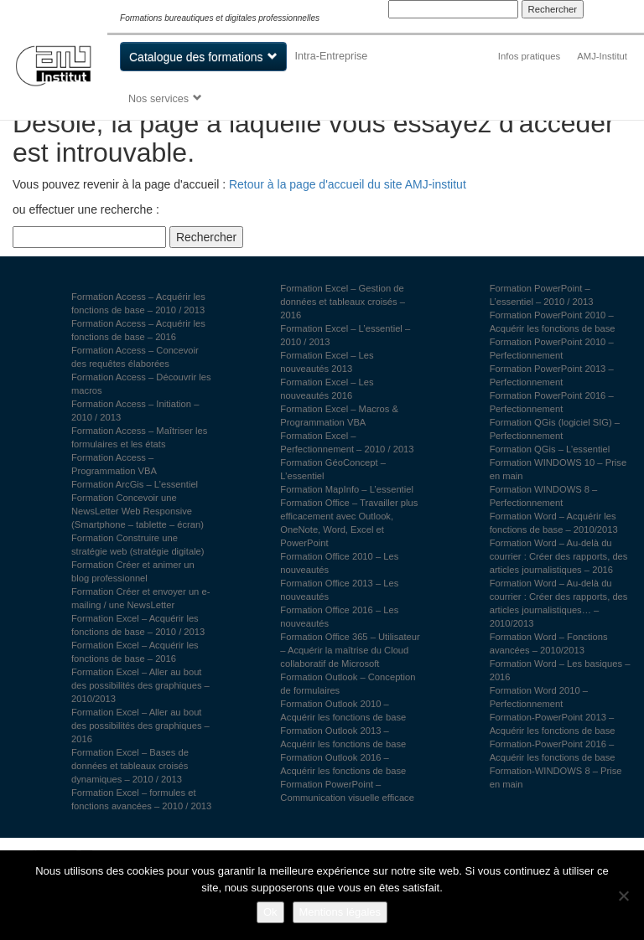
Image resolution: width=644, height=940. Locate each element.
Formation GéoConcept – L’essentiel (333, 469)
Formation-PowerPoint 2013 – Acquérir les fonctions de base (552, 724)
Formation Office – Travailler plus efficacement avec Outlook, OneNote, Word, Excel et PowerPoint (349, 523)
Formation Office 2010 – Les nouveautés (339, 563)
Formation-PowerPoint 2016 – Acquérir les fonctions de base (552, 750)
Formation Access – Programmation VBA (114, 464)
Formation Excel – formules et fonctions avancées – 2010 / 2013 (141, 799)
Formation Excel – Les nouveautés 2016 (326, 388)
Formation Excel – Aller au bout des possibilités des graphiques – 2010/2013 (140, 685)
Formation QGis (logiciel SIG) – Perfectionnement (555, 429)
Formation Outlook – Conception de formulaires (347, 683)
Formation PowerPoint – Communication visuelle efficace (347, 791)
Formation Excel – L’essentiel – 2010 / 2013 (345, 335)
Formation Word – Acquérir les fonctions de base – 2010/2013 (554, 523)
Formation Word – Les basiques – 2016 (560, 670)
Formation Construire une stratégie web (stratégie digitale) (138, 544)
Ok (270, 912)
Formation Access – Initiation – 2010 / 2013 (135, 410)
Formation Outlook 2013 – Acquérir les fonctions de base (343, 737)
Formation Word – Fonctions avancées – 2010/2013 (549, 643)
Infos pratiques (529, 56)
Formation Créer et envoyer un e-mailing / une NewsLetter (140, 598)
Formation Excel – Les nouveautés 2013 (326, 362)
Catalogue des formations (196, 57)
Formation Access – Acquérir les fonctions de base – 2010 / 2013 (138, 303)
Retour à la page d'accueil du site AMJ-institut (347, 184)
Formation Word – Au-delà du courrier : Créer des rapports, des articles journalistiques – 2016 (559, 556)
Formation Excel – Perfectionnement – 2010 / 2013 (346, 442)
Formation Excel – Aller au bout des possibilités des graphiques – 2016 (140, 725)
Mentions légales (340, 912)
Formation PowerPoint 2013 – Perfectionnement (552, 375)
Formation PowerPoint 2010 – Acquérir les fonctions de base (552, 321)
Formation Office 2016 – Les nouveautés (339, 616)
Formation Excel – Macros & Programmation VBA (339, 415)
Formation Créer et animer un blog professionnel (133, 571)
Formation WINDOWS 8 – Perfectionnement (544, 496)
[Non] (623, 895)
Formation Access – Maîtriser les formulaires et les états (139, 437)
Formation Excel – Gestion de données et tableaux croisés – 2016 (342, 301)
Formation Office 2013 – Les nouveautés (339, 590)
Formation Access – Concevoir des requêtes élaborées (135, 357)
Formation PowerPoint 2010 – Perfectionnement (552, 348)
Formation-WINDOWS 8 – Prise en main (556, 777)
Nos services (158, 99)
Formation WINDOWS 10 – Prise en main (558, 469)
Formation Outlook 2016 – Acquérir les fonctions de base (343, 764)
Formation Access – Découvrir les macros (141, 383)
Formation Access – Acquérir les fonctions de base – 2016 (138, 330)
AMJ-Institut (602, 56)
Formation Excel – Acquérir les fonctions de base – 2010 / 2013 (138, 625)
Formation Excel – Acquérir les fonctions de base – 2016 (135, 652)
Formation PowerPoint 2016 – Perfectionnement (552, 402)
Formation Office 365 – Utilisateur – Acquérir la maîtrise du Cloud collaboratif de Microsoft (349, 650)
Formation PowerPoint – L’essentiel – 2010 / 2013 (542, 295)
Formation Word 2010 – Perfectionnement (539, 697)
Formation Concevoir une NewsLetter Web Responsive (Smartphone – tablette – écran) (137, 511)
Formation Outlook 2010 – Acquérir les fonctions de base (343, 710)
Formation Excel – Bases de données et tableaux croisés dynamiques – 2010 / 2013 (130, 765)
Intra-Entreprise (331, 56)
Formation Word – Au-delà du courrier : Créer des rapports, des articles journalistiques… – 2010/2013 (559, 603)
